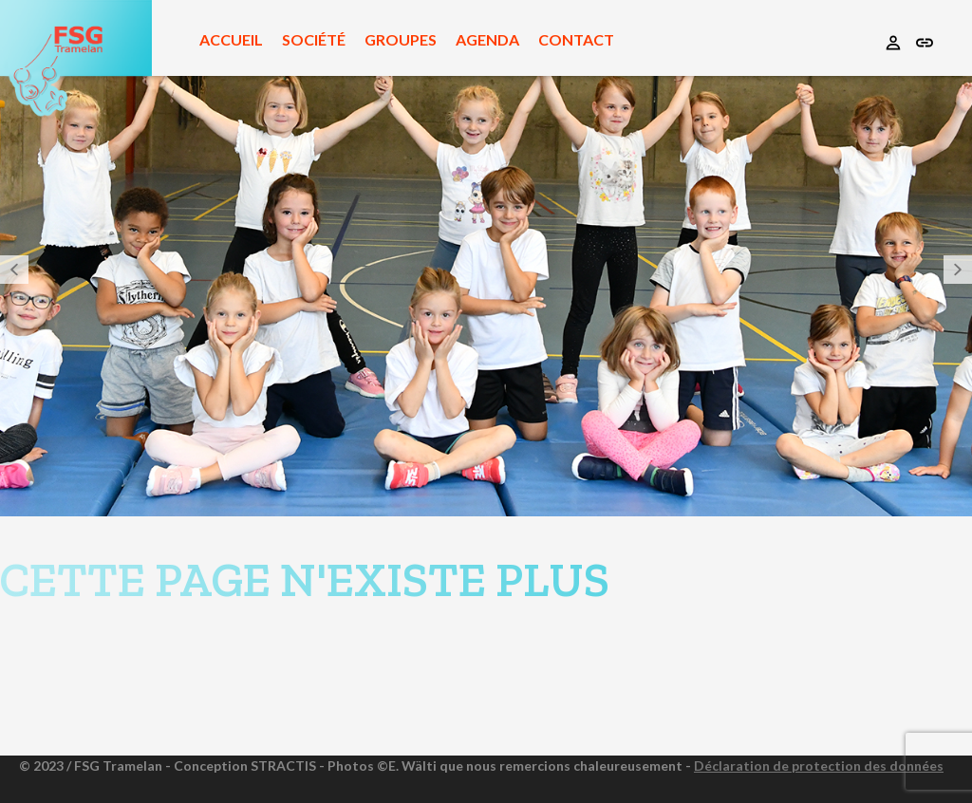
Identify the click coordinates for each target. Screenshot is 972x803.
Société (314, 39)
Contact (576, 39)
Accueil (231, 39)
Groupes (400, 39)
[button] (14, 269)
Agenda (487, 39)
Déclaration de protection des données (819, 765)
